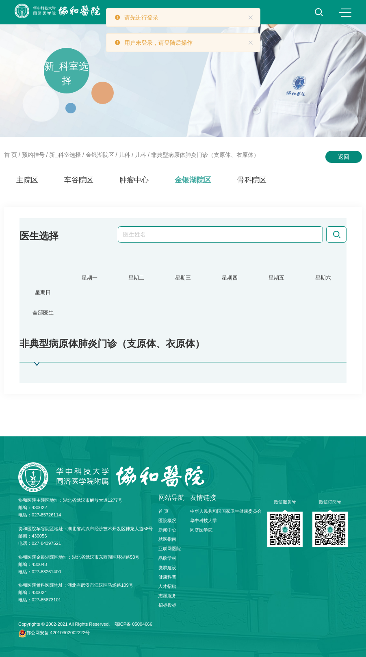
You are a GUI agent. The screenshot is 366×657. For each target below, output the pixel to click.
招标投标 (167, 605)
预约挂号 (33, 155)
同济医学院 (201, 529)
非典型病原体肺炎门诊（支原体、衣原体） (205, 155)
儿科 (124, 155)
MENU (345, 13)
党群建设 (167, 567)
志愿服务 (167, 596)
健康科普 (167, 577)
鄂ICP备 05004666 (134, 624)
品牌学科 (167, 558)
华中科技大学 (203, 520)
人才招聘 (167, 586)
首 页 (10, 155)
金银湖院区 (100, 155)
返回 (343, 157)
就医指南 (167, 539)
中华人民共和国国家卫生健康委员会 (226, 511)
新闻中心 (167, 529)
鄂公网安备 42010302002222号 (58, 633)
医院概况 (167, 520)
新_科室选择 (65, 155)
